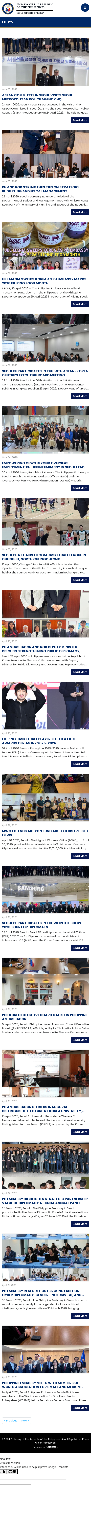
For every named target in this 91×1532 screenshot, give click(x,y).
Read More (80, 120)
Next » (25, 1420)
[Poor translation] (12, 1471)
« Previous (10, 1420)
